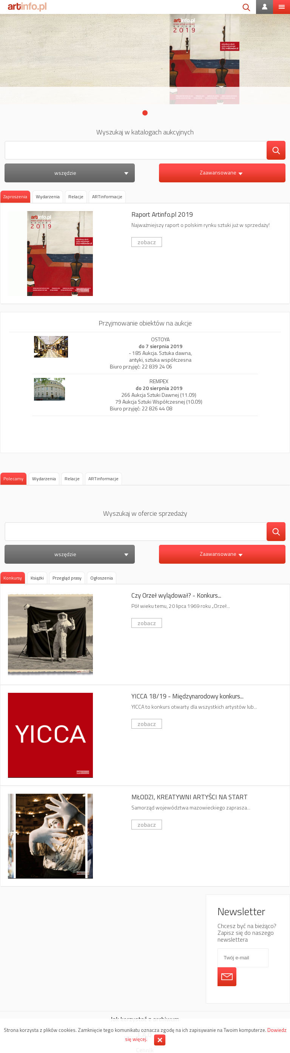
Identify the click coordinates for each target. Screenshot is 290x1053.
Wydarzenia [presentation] (48, 196)
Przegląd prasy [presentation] (67, 577)
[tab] (15, 196)
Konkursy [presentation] (12, 577)
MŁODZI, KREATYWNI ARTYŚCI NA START (145, 836)
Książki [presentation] (37, 577)
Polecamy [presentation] (13, 478)
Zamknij (159, 1039)
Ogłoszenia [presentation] (101, 577)
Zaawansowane (222, 172)
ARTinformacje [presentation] (107, 196)
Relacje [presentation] (75, 196)
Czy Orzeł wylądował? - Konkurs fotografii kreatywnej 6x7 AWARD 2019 (145, 634)
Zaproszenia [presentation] (15, 196)
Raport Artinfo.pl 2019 (145, 254)
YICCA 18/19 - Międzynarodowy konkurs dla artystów (145, 735)
